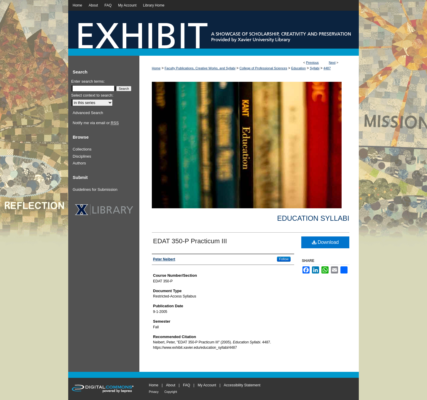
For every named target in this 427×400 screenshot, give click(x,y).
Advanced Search (88, 113)
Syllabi (314, 68)
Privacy (154, 391)
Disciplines (82, 156)
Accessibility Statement (242, 385)
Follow (284, 259)
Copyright (170, 391)
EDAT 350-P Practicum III (190, 241)
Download (325, 242)
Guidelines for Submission (95, 189)
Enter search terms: (88, 81)
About (170, 385)
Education (298, 68)
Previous (312, 62)
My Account (207, 385)
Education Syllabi (313, 218)
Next (332, 62)
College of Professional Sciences (263, 68)
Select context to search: (92, 95)
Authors (79, 163)
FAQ (186, 385)
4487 (327, 68)
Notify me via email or (96, 123)
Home (156, 68)
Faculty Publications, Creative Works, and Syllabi (200, 68)
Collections (82, 149)
